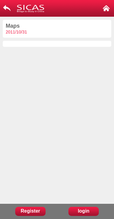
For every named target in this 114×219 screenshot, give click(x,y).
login (83, 211)
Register (30, 211)
